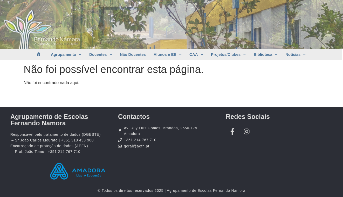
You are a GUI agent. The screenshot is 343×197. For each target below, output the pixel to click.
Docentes (100, 55)
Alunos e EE (168, 55)
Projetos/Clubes (228, 55)
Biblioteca (266, 55)
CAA (196, 55)
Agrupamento (66, 55)
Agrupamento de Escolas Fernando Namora (49, 120)
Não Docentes (133, 54)
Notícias (295, 55)
